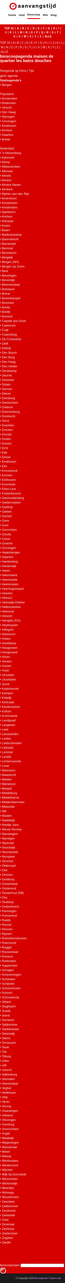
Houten (7, 661)
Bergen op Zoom (13, 266)
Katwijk (6, 697)
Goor (5, 525)
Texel (5, 1047)
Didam (6, 384)
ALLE (48, 36)
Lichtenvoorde (11, 761)
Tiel (4, 1052)
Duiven (6, 443)
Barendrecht (10, 239)
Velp (5, 1097)
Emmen (7, 475)
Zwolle (6, 1242)
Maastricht (9, 775)
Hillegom (8, 629)
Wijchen (7, 1170)
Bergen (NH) (10, 262)
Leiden (6, 738)
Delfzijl (6, 348)
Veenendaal (10, 1083)
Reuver (7, 924)
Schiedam (8, 979)
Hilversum (8, 634)
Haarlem (7, 135)
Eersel (6, 457)
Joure (5, 684)
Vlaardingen (10, 1111)
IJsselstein (9, 679)
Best (5, 271)
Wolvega (8, 1192)
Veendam (8, 1079)
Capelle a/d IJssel (14, 321)
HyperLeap (55, 1278)
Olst (4, 870)
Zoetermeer (10, 1233)
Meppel (7, 788)
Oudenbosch (10, 906)
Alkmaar (7, 171)
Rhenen (7, 929)
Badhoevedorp (12, 234)
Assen (6, 225)
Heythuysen (10, 625)
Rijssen (7, 933)
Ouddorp (8, 902)
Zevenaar (8, 1224)
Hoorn (6, 657)
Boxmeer (8, 302)
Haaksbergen (11, 552)
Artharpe (7, 221)
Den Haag (9, 112)
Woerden (8, 1188)
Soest (6, 1015)
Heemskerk (9, 575)
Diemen (7, 389)
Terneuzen (9, 1042)
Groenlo (7, 543)
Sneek (6, 1011)
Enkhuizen (9, 480)
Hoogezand (9, 652)
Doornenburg (11, 411)
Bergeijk (7, 257)
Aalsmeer (8, 157)
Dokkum (7, 407)
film (45, 15)
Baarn (6, 230)
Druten (6, 439)
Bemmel (7, 248)
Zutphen (7, 1238)
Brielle (6, 312)
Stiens (6, 1038)
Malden (7, 779)
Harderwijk (9, 566)
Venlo (5, 1101)
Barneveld (9, 243)
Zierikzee (8, 1229)
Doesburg (8, 398)
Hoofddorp (9, 643)
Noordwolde (10, 852)
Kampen (7, 693)
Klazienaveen (11, 706)
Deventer (8, 380)
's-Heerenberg (11, 153)
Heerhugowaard (12, 588)
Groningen (9, 121)
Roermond (9, 943)
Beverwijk (8, 280)
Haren (6, 570)
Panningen (9, 911)
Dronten (7, 430)
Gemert (7, 516)
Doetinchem (10, 402)
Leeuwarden (10, 734)
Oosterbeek (10, 884)
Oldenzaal (9, 865)
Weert (6, 1151)
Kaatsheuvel (10, 688)
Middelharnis (10, 797)
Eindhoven (9, 125)
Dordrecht (8, 416)
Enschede (8, 484)
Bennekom (9, 253)
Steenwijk (8, 1033)
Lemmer (7, 752)
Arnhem (7, 130)
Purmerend (9, 915)
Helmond (8, 611)
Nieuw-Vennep (12, 829)
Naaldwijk (8, 820)
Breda (6, 139)
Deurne (7, 375)
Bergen (7, 85)
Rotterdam (9, 103)
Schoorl (7, 992)
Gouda (6, 534)
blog (54, 15)
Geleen (7, 511)
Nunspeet (8, 856)
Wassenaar (9, 1147)
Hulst (5, 670)
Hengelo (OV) (11, 620)
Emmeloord (9, 470)
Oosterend (9, 888)
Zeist (5, 1219)
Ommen (7, 874)
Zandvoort (9, 1210)
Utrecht (7, 107)
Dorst (5, 421)
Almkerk (7, 189)
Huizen (6, 666)
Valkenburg (9, 1074)
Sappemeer (10, 965)
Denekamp (9, 371)
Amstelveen (10, 203)
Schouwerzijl (10, 997)
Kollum (6, 711)
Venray (6, 1106)
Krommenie (9, 716)
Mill (4, 811)
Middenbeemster (13, 802)
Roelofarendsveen (14, 938)
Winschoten (10, 1179)
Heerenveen (10, 584)
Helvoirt (7, 616)
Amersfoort (9, 198)
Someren (8, 1020)
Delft (5, 343)
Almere (6, 180)
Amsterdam (9, 98)
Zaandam (8, 1201)
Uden (5, 1061)
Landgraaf (9, 720)
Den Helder (9, 366)
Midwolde (8, 806)
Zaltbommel (10, 1206)
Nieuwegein (10, 834)
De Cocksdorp (11, 339)
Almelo (6, 175)
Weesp (6, 1156)
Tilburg (6, 1056)
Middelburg (9, 793)
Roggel (6, 947)
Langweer (8, 725)
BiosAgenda (41, 1278)
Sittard (6, 1002)
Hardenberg (10, 561)
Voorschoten (10, 1129)
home (12, 15)
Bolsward (8, 289)
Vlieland (7, 1115)
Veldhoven (9, 1092)
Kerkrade (8, 702)
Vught (6, 1133)
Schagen (8, 970)
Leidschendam (12, 743)
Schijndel (8, 983)
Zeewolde (8, 1215)
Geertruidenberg (13, 498)
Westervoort (10, 1165)
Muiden (7, 815)
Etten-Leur (9, 489)
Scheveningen (11, 974)
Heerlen (7, 593)
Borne (6, 293)
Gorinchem (9, 529)
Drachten (8, 425)
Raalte (6, 920)
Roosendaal (10, 952)
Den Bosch (9, 352)
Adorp (6, 162)
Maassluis (8, 770)
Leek (5, 729)
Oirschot (7, 861)
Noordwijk (8, 847)
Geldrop (7, 507)
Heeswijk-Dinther (13, 602)
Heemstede (9, 579)
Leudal (6, 756)
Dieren (6, 393)
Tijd (31, 70)
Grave (6, 539)
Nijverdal (8, 843)
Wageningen (10, 1142)
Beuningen (9, 275)
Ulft (4, 1065)
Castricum (9, 325)
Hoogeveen (9, 647)
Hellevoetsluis (11, 607)
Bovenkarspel (11, 298)
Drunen (7, 434)
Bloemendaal (11, 284)
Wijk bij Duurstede (14, 1174)
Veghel (6, 1088)
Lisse (5, 766)
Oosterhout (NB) (13, 893)
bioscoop (33, 14)
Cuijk (5, 330)
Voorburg (8, 1124)
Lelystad (7, 747)
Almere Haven (11, 184)
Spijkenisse (9, 1024)
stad (22, 15)
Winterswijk (9, 1183)
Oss (4, 897)
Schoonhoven (11, 988)
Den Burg (8, 357)
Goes (5, 520)
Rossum (7, 956)
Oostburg (8, 879)
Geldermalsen (11, 502)
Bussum (7, 316)
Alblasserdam (11, 166)
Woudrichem (10, 1197)
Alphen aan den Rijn (15, 194)
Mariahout (8, 784)
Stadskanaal (10, 1029)
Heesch (7, 598)
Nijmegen (8, 116)
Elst (4, 466)
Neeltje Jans (10, 825)
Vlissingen (9, 1120)
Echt (5, 448)
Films (23, 70)
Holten (6, 638)
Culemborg (9, 334)
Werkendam (10, 1160)
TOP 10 (9, 28)
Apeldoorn (9, 212)
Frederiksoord (11, 493)
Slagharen (9, 1006)
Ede (4, 452)
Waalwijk (8, 1138)
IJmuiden (8, 675)
